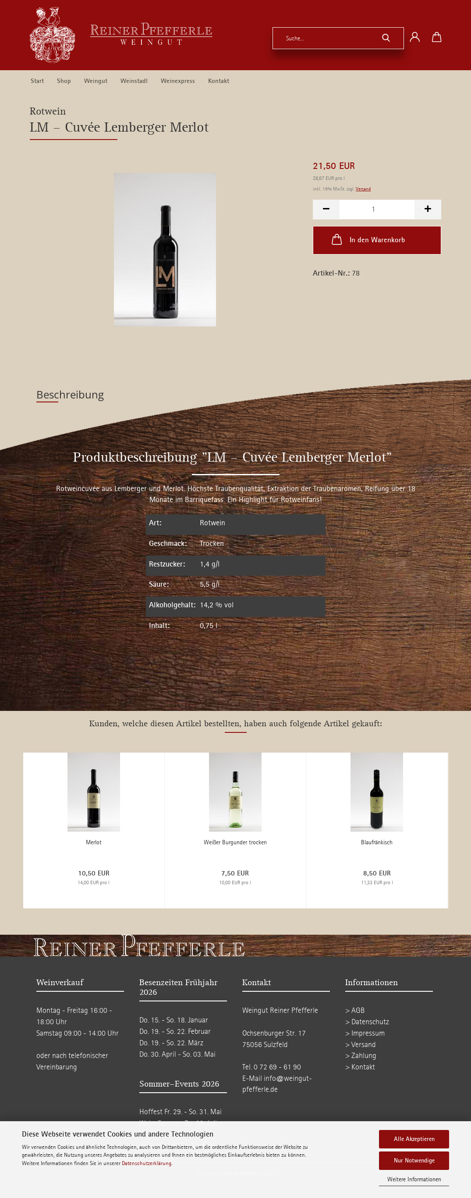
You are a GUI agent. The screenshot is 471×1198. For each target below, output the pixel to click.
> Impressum (365, 1033)
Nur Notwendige (414, 1160)
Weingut (95, 81)
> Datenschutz (367, 1022)
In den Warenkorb (367, 239)
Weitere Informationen (414, 1179)
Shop (64, 81)
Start (37, 81)
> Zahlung (360, 1055)
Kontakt (218, 81)
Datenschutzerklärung (146, 1163)
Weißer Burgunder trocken (235, 842)
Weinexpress (178, 81)
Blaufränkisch (377, 842)
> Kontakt (360, 1067)
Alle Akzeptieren (414, 1139)
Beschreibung (70, 394)
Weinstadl (134, 81)
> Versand (360, 1044)
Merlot (94, 842)
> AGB (355, 1010)
